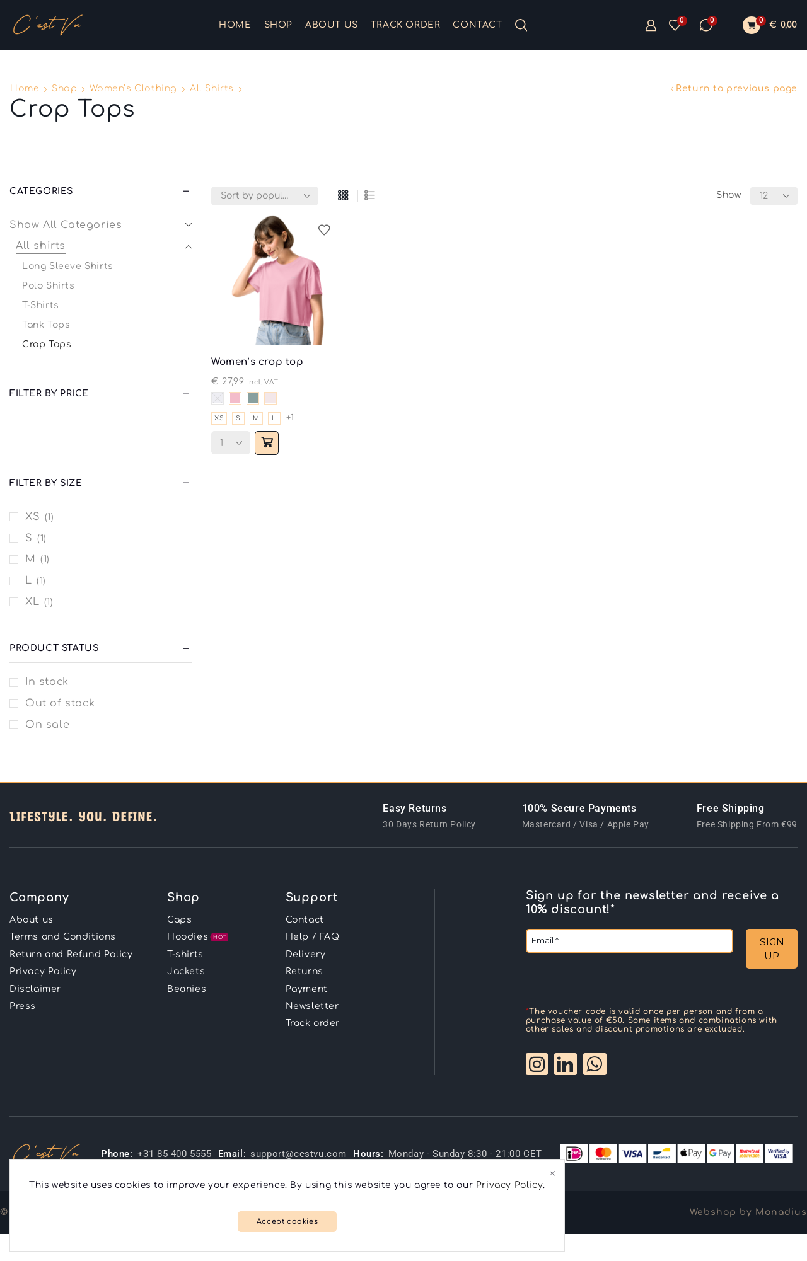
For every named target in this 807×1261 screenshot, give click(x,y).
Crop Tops (46, 344)
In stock (47, 682)
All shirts (212, 88)
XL (32, 601)
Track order (406, 25)
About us (331, 25)
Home (235, 25)
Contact (477, 25)
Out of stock (60, 703)
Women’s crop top (261, 362)
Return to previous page (737, 88)
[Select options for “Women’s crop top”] (269, 444)
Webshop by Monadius (748, 1196)
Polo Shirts (48, 286)
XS (32, 516)
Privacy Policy (522, 1184)
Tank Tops (46, 325)
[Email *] (629, 941)
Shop (278, 25)
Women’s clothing (133, 88)
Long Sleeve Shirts (67, 266)
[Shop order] (264, 196)
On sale (47, 724)
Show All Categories (65, 225)
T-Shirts (40, 305)
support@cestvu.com (298, 1137)
